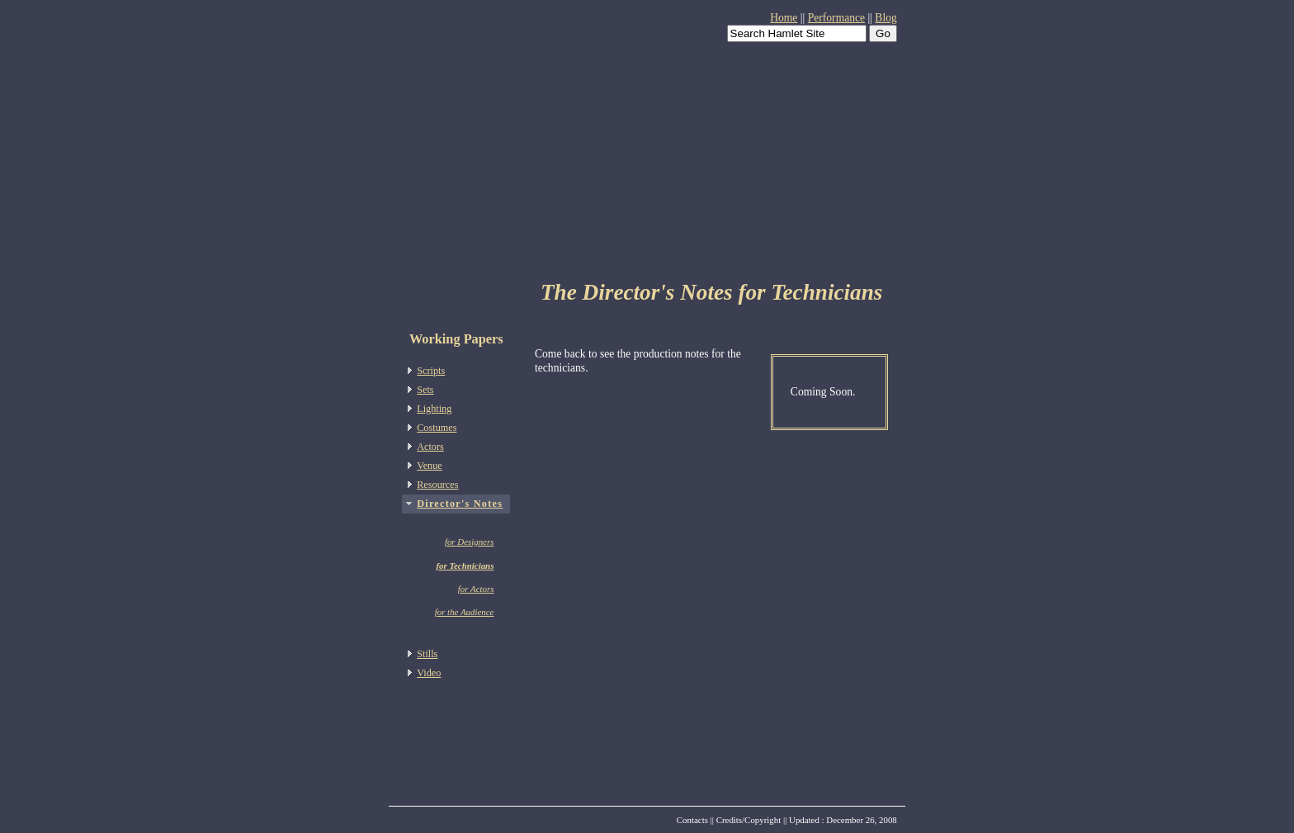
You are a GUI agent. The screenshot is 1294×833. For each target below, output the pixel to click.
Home (783, 18)
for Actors (476, 589)
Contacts (692, 820)
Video (429, 673)
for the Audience (464, 612)
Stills (427, 654)
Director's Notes (460, 503)
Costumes (436, 427)
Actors (430, 446)
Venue (429, 465)
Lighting (434, 408)
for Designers (469, 542)
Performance (836, 18)
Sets (425, 389)
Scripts (431, 370)
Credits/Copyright (749, 820)
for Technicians (465, 565)
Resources (437, 484)
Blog (885, 18)
